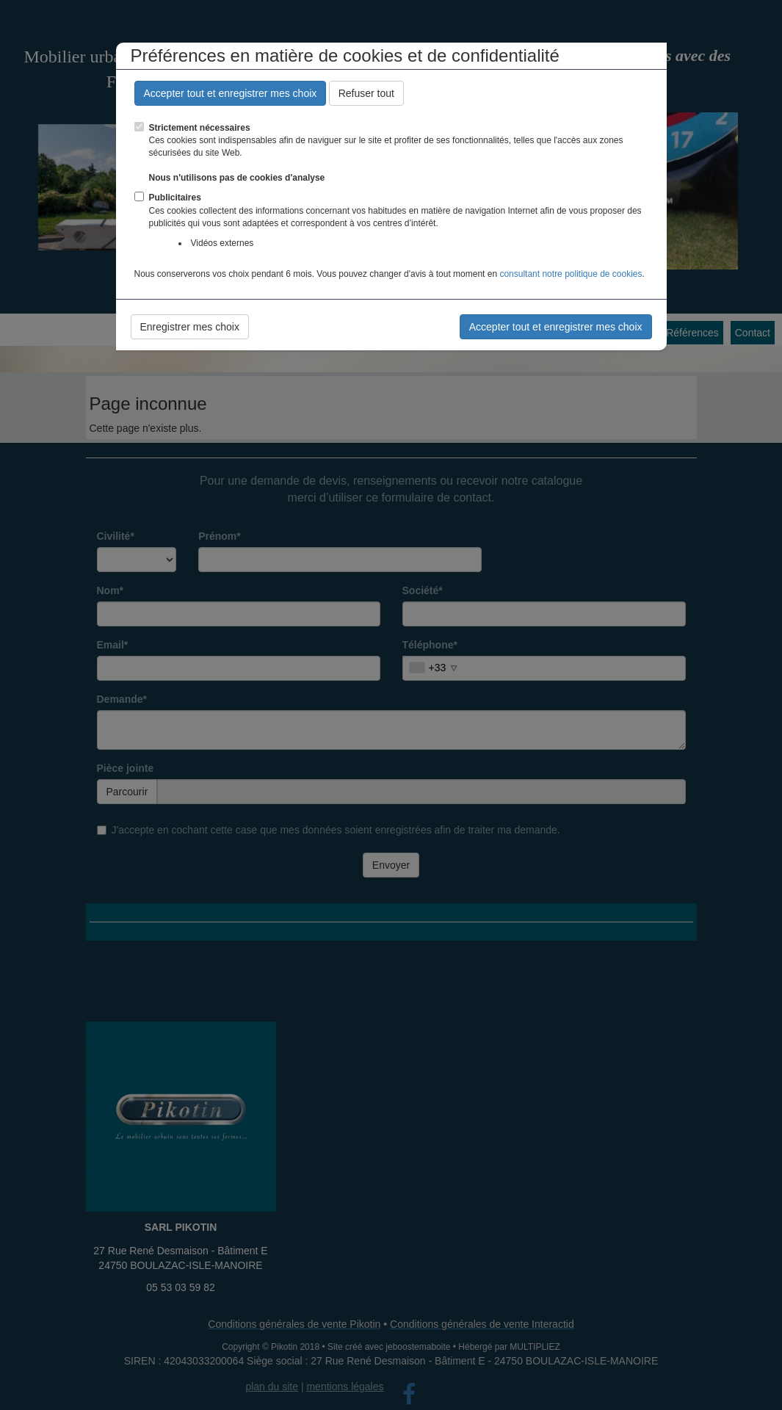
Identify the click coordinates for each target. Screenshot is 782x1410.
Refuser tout (366, 93)
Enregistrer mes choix (189, 327)
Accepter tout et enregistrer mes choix (230, 93)
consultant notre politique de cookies (570, 274)
